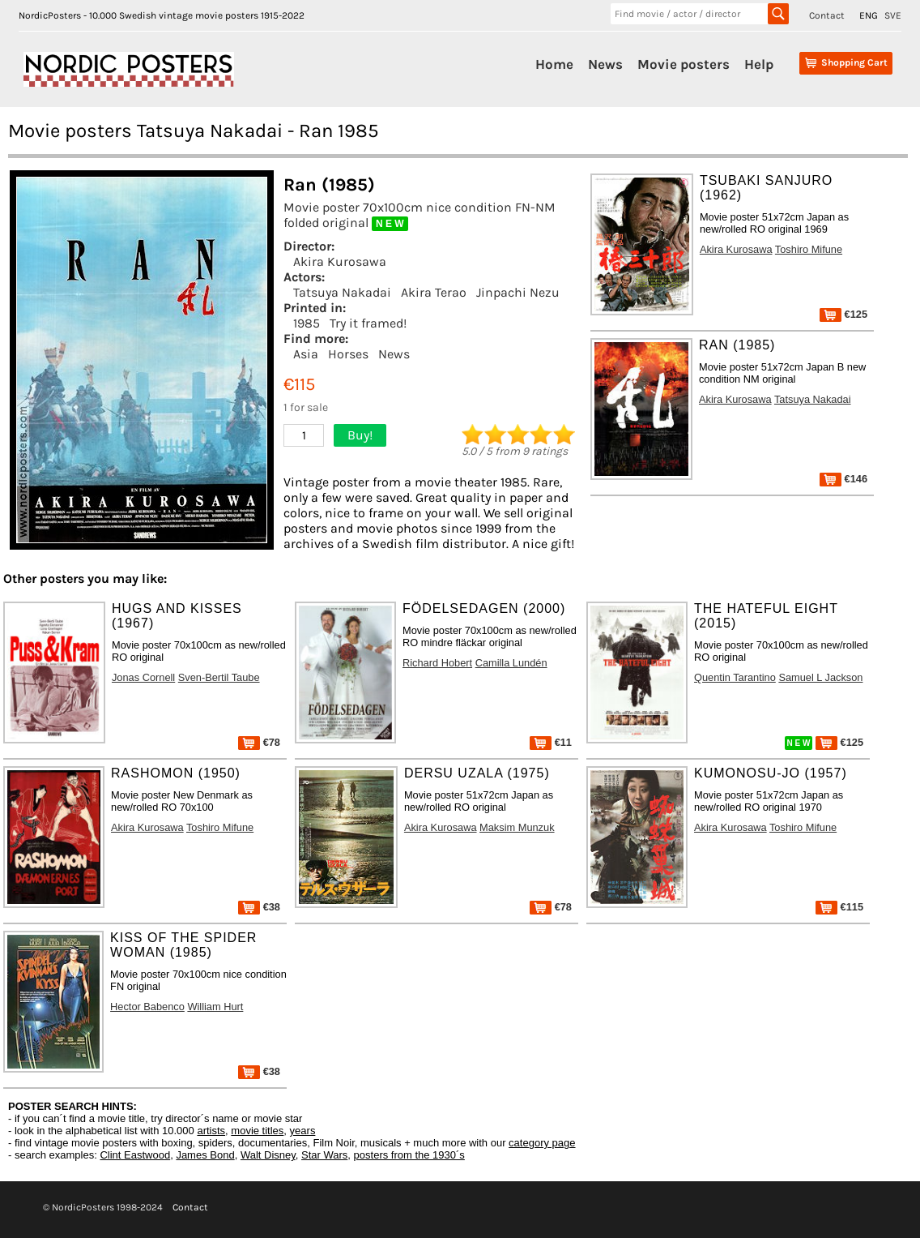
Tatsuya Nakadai (342, 292)
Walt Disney (268, 1155)
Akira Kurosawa (339, 261)
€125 (843, 314)
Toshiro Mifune (808, 249)
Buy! (360, 435)
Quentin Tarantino (735, 677)
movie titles (257, 1130)
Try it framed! (368, 323)
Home (554, 64)
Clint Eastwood (135, 1155)
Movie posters (683, 64)
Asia (305, 354)
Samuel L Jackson (820, 677)
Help (758, 64)
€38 (259, 907)
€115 (839, 907)
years (303, 1130)
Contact (827, 15)
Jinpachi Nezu (518, 292)
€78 (259, 742)
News (605, 64)
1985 (306, 323)
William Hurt (215, 1006)
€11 (551, 742)
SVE (892, 15)
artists (211, 1130)
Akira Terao (433, 292)
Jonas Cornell (143, 677)
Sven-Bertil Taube (219, 677)
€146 (843, 479)
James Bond (205, 1155)
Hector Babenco (147, 1006)
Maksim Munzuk (516, 827)
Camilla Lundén (511, 663)
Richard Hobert (437, 663)
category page (542, 1143)
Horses (348, 354)
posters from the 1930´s (409, 1155)
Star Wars (324, 1155)
